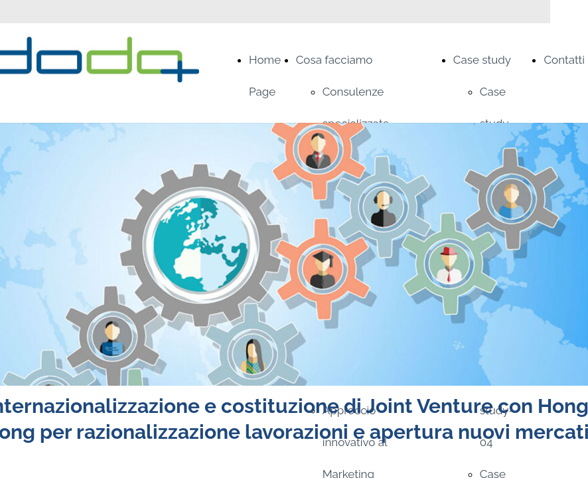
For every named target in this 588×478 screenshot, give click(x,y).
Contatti (564, 59)
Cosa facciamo (334, 59)
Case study (482, 59)
